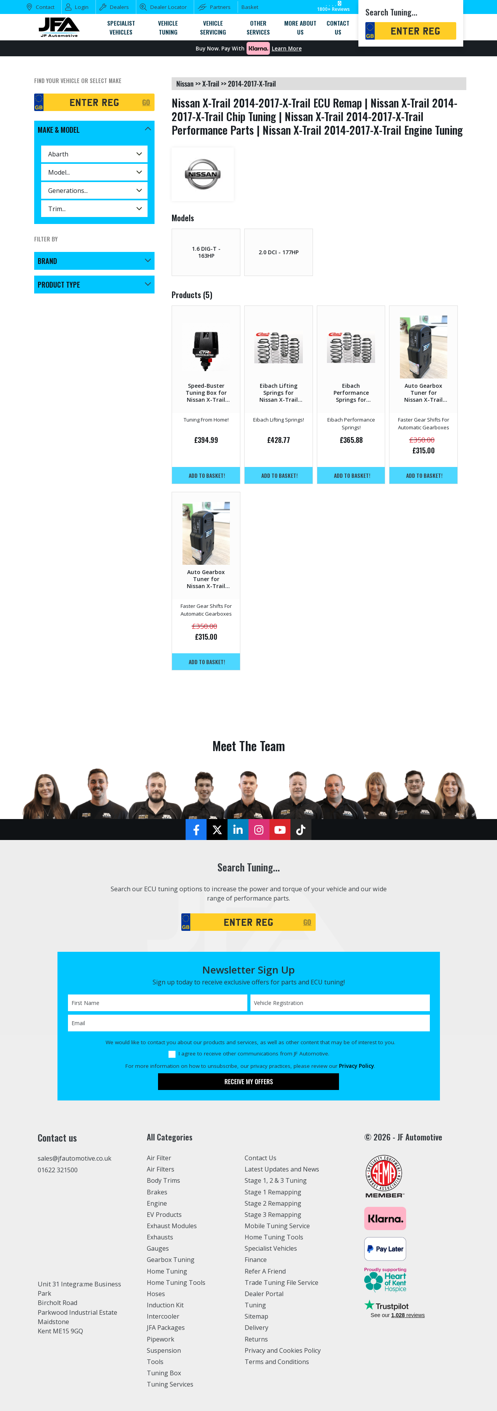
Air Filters (161, 1169)
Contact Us (261, 1158)
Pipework (161, 1339)
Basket (250, 6)
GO (146, 102)
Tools (155, 1361)
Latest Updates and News (282, 1169)
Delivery (257, 1327)
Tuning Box (164, 1373)
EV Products (164, 1214)
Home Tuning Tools (176, 1282)
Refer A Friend (266, 1271)
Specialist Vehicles (271, 1248)
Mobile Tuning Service (278, 1226)
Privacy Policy (356, 1065)
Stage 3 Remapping (273, 1214)
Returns (256, 1339)
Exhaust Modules (172, 1226)
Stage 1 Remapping (273, 1192)
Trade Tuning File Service (282, 1282)
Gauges (158, 1248)
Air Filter (159, 1158)
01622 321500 (58, 1170)
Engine (157, 1203)
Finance (256, 1259)
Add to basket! (207, 475)
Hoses (156, 1294)
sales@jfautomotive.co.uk (75, 1158)
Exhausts (160, 1237)
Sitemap (257, 1316)
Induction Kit (165, 1305)
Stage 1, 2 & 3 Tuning (276, 1180)
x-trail (210, 83)
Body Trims (164, 1180)
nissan (185, 83)
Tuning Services (170, 1384)
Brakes (157, 1192)
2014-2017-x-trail (252, 83)
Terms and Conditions (277, 1361)
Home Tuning (167, 1271)
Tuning (255, 1305)
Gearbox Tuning (171, 1259)
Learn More (287, 48)
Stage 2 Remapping (273, 1203)
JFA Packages (166, 1327)
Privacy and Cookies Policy (283, 1350)
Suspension (164, 1350)
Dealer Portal (264, 1294)
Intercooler (163, 1316)
